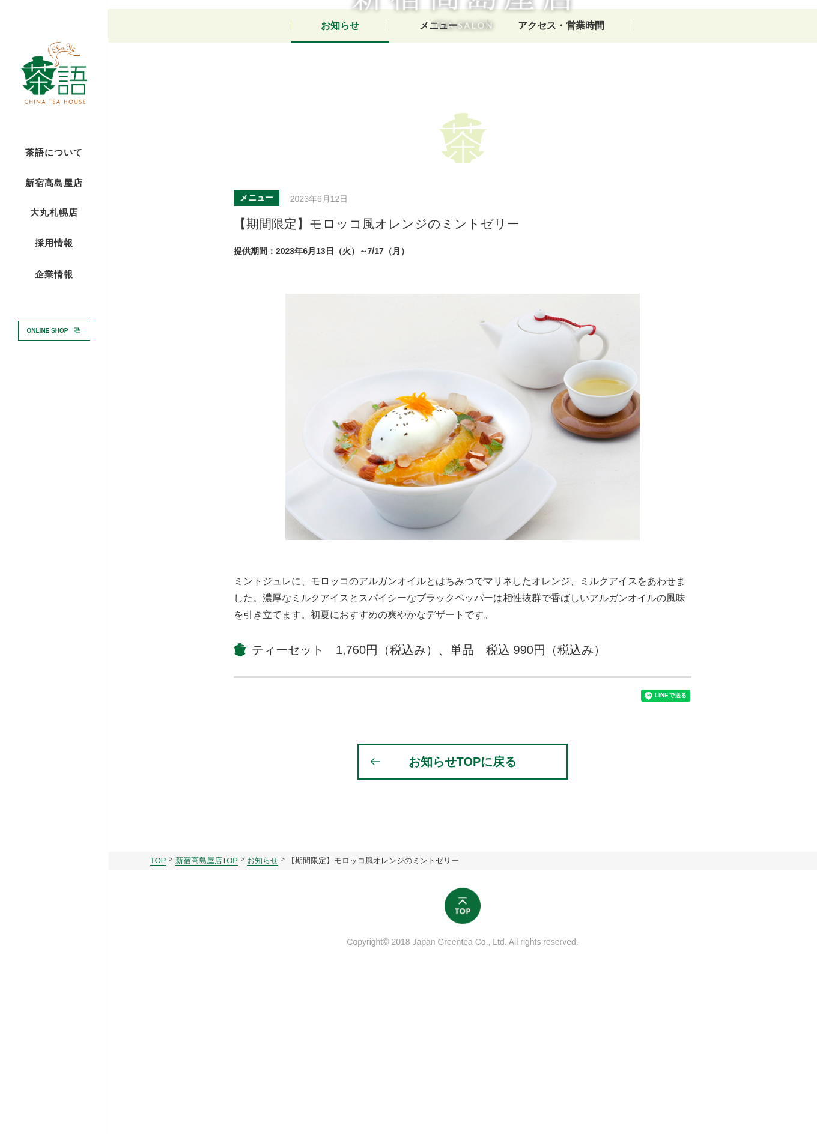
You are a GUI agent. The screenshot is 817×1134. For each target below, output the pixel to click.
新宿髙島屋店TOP (206, 1016)
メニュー (438, 173)
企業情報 (54, 274)
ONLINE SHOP (47, 330)
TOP (158, 1016)
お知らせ (340, 173)
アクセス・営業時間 (561, 173)
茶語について (54, 152)
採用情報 (54, 242)
